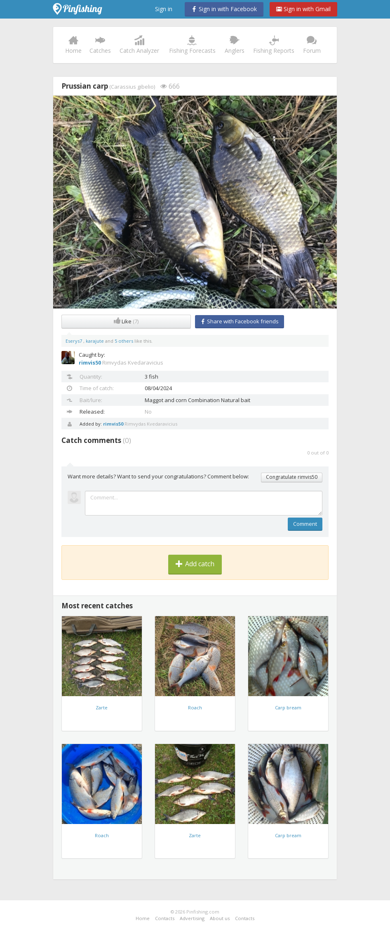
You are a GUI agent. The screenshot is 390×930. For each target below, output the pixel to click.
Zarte (102, 707)
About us (220, 918)
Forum (312, 44)
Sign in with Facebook (224, 9)
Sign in (163, 9)
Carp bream (288, 707)
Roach (195, 707)
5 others (124, 341)
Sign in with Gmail (303, 9)
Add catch (195, 563)
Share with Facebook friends (239, 321)
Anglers (234, 44)
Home (73, 44)
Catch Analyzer (139, 44)
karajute (95, 341)
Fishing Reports (273, 44)
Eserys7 (74, 341)
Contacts (164, 918)
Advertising (192, 918)
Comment (305, 523)
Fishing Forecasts (192, 44)
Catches (100, 44)
